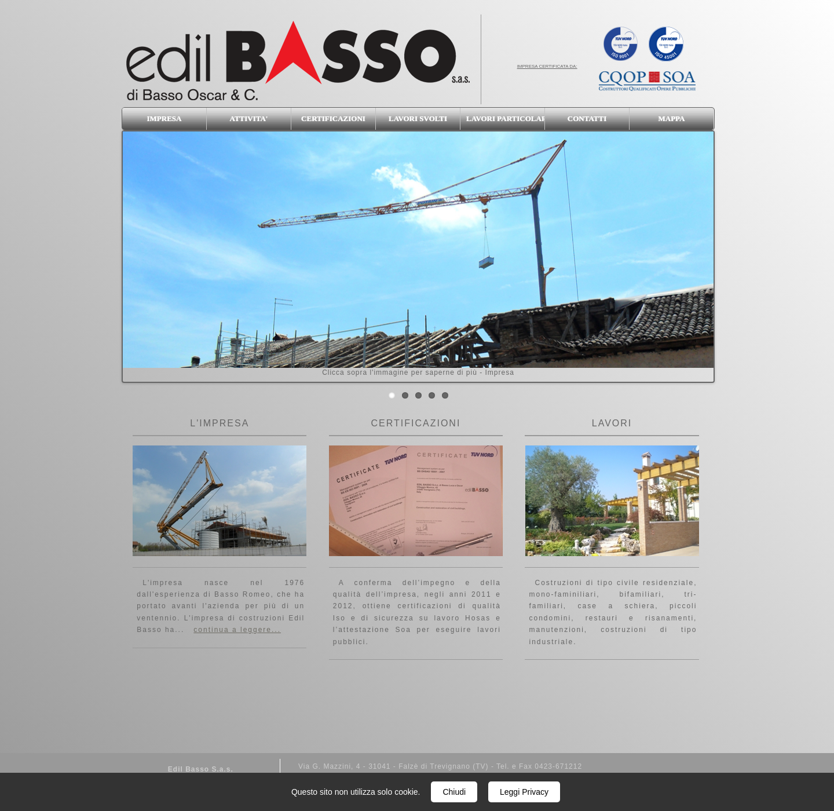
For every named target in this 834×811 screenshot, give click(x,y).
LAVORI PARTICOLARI (505, 118)
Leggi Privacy (524, 792)
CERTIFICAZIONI (333, 118)
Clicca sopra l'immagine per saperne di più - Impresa (418, 254)
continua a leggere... (237, 630)
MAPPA (672, 118)
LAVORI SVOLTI (418, 118)
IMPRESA (164, 118)
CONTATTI (587, 118)
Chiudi (454, 792)
